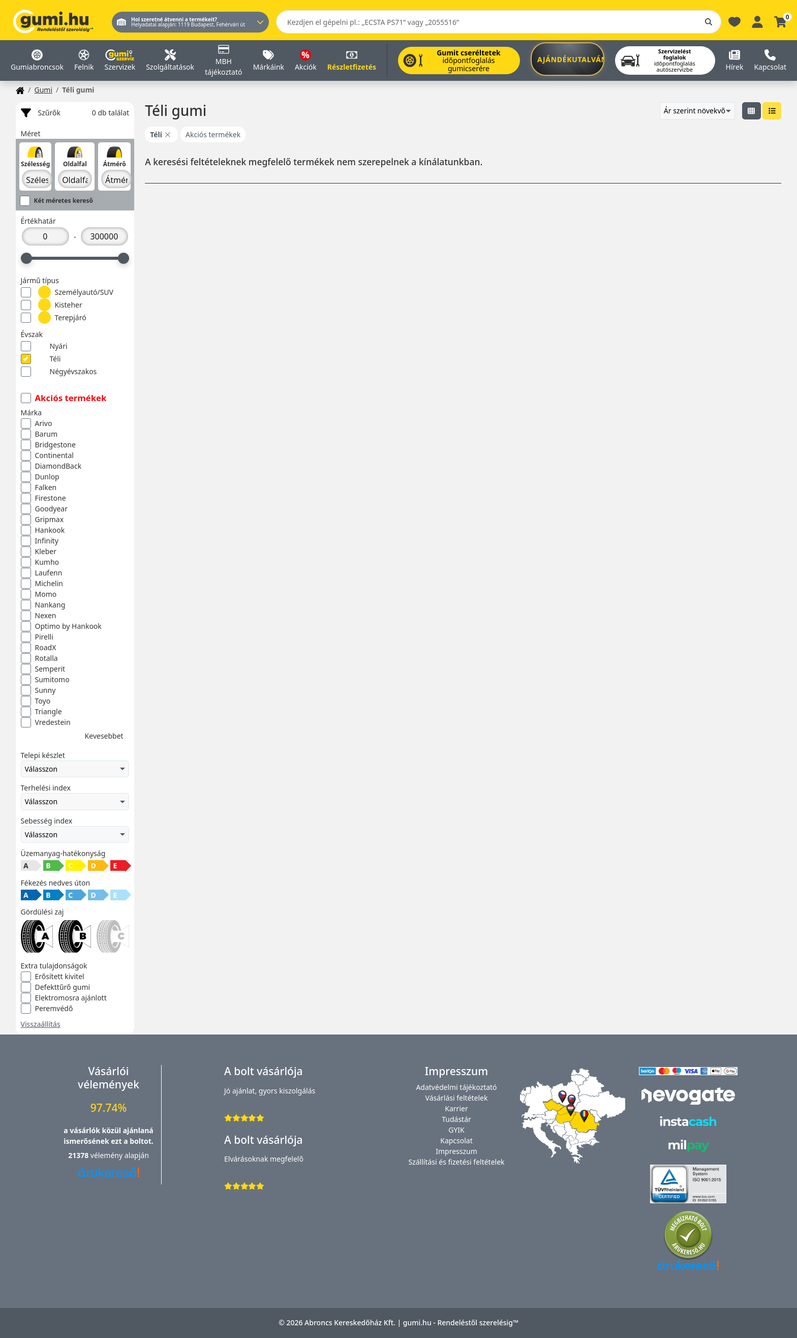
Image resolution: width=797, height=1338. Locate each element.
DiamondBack (51, 466)
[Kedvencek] (734, 21)
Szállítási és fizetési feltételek (456, 1162)
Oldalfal (75, 164)
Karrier (456, 1108)
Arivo (36, 423)
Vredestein (46, 722)
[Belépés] (757, 21)
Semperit (43, 669)
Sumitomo (45, 680)
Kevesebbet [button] (104, 736)
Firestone (43, 498)
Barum (39, 434)
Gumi (43, 90)
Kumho (40, 562)
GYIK (456, 1130)
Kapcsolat (456, 1140)
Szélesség (35, 164)
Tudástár (456, 1119)
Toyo (36, 701)
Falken (39, 487)
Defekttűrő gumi (55, 987)
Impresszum (456, 1151)
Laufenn (42, 573)
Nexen (38, 616)
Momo (39, 594)
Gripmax (42, 519)
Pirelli (37, 637)
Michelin (42, 584)
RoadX (38, 648)
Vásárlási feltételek (456, 1098)
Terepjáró (53, 317)
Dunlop (40, 477)
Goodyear (44, 509)
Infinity (39, 541)
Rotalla (39, 658)
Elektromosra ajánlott (64, 998)
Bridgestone (48, 445)
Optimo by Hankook (61, 626)
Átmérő (114, 164)
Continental (47, 455)
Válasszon (75, 769)
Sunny (38, 690)
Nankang (43, 605)
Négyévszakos (59, 372)
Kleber (38, 551)
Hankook (43, 530)
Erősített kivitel (52, 976)
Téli (41, 359)
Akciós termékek (64, 397)
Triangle (41, 712)
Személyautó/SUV (67, 292)
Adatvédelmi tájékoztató (456, 1087)
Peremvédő (47, 1009)
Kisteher (51, 304)
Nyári (44, 346)
